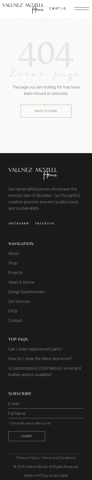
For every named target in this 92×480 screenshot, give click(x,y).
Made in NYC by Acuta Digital (46, 476)
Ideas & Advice (21, 282)
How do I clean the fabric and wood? (40, 358)
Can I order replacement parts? (35, 349)
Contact (15, 320)
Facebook (44, 223)
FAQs (12, 311)
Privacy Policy (28, 458)
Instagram (18, 223)
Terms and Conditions (58, 458)
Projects (15, 272)
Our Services (19, 301)
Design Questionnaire (26, 292)
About (13, 253)
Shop (12, 263)
